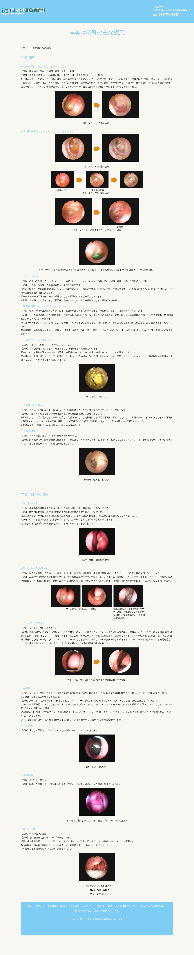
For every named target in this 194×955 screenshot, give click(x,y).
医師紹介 (98, 4)
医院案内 (114, 4)
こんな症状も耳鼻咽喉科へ (114, 9)
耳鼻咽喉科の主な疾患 (82, 9)
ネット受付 (99, 889)
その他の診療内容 (59, 14)
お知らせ (67, 4)
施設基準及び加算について (88, 14)
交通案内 (83, 4)
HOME (53, 4)
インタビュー (132, 4)
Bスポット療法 (57, 9)
